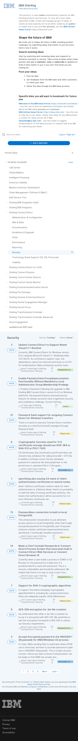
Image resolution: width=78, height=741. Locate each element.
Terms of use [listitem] (9, 728)
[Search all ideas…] (23, 134)
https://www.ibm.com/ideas (64, 103)
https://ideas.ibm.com (54, 112)
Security (39, 371)
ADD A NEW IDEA (39, 143)
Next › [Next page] (45, 671)
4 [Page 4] (37, 671)
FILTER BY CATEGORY (16, 162)
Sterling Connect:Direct (33, 369)
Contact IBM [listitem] (8, 720)
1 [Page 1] (23, 671)
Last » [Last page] (55, 671)
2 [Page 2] (28, 671)
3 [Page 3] (32, 671)
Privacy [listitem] (6, 724)
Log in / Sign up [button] (67, 134)
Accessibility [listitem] (8, 732)
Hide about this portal (28, 8)
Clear (70, 162)
